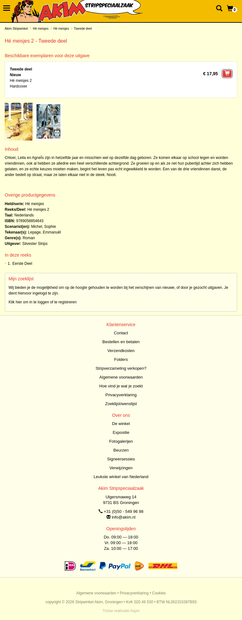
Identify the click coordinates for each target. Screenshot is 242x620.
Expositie (121, 432)
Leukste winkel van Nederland (121, 476)
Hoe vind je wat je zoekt (120, 386)
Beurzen (121, 450)
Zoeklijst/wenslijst (121, 403)
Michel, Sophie (43, 226)
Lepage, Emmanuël (44, 232)
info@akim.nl (124, 517)
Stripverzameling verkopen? (120, 368)
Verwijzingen (121, 467)
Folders (121, 359)
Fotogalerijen (121, 441)
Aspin (135, 611)
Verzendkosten (121, 350)
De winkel (121, 423)
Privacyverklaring (121, 394)
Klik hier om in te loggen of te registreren (42, 302)
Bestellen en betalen (121, 341)
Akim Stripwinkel (16, 28)
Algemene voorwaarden (120, 377)
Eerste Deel (22, 263)
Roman (29, 238)
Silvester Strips (34, 243)
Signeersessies (121, 459)
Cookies (159, 593)
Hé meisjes (40, 28)
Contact (121, 333)
